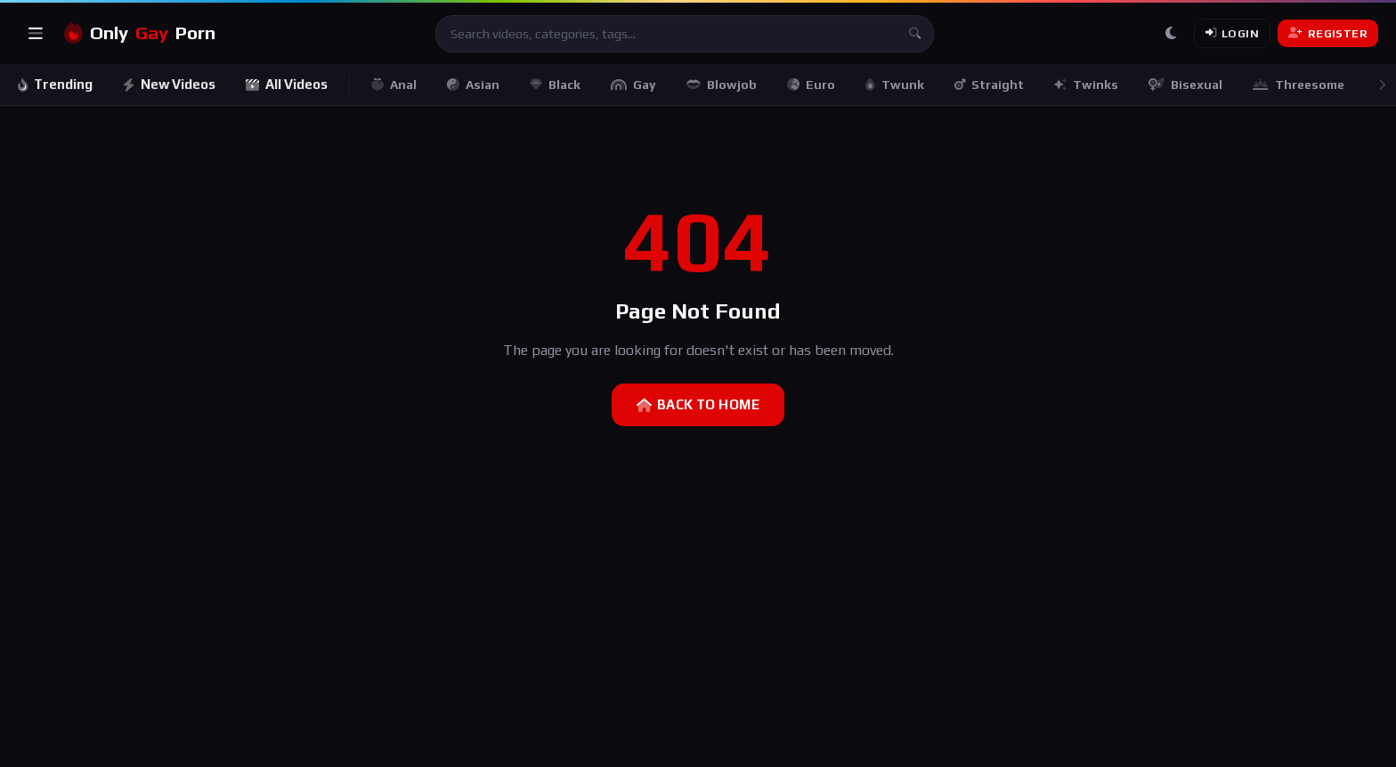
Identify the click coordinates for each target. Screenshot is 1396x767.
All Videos (288, 84)
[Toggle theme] (1171, 34)
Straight (991, 84)
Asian (475, 84)
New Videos (169, 84)
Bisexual (1187, 84)
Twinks (1088, 84)
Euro (813, 84)
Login (1232, 33)
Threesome (1300, 84)
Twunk (896, 84)
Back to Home (698, 404)
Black (557, 84)
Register (1328, 33)
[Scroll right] (1382, 85)
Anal (395, 84)
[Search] (915, 34)
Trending (55, 84)
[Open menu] (35, 34)
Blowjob (723, 84)
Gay (635, 84)
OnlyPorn (139, 33)
